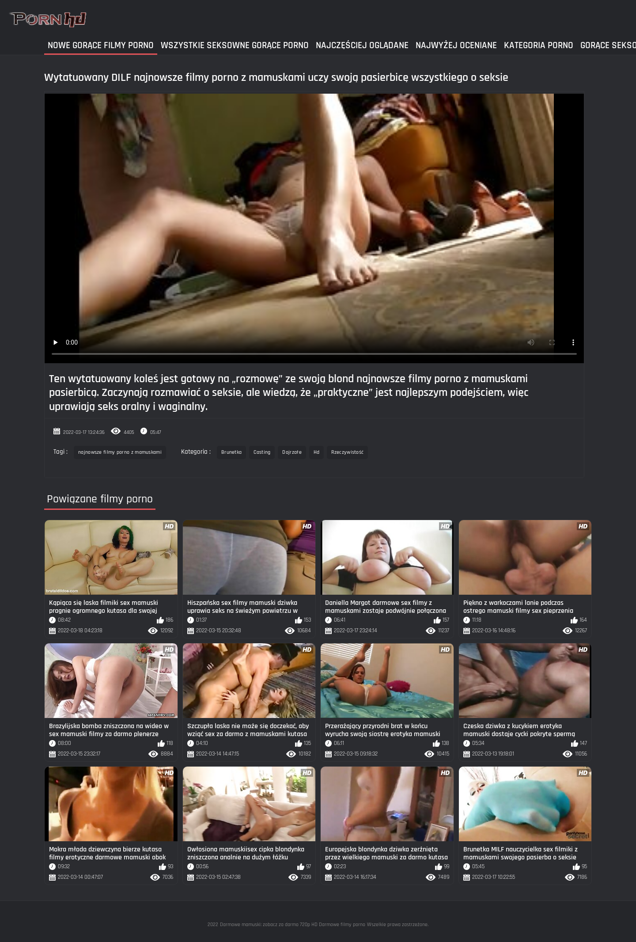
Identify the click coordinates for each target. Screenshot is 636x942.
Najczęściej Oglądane (362, 45)
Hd (317, 452)
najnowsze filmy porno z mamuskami (120, 452)
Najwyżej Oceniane (456, 45)
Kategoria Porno (538, 45)
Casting (262, 452)
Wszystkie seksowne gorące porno (235, 45)
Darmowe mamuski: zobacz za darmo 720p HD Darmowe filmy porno (292, 924)
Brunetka (231, 452)
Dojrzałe (291, 452)
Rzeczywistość (347, 452)
